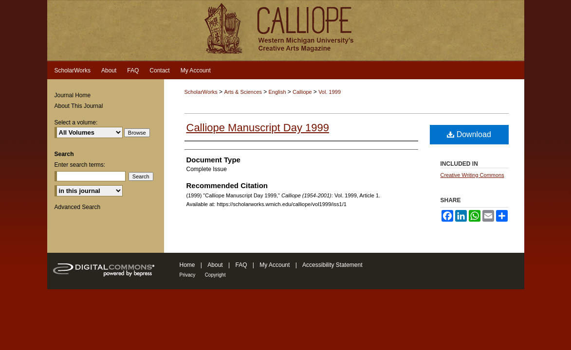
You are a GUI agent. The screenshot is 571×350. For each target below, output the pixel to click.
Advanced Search (78, 207)
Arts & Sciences (243, 92)
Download (469, 134)
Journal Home (73, 95)
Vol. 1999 (329, 92)
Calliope (303, 92)
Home (187, 265)
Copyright (215, 275)
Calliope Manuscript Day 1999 (258, 128)
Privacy (188, 275)
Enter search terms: (80, 164)
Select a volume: (76, 122)
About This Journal (79, 106)
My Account (274, 265)
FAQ (241, 265)
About (214, 265)
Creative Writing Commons (472, 175)
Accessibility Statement (332, 265)
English (278, 92)
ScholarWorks (201, 92)
